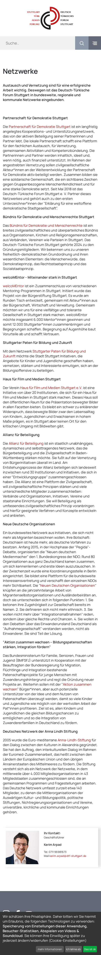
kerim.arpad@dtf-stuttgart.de (67, 856)
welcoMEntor (13, 286)
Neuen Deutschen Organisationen (67, 585)
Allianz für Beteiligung (26, 443)
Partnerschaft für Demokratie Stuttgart (40, 126)
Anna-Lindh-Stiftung (74, 740)
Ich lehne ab (73, 949)
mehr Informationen (50, 949)
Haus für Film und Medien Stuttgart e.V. (51, 387)
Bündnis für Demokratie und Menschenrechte (46, 225)
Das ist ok (90, 949)
